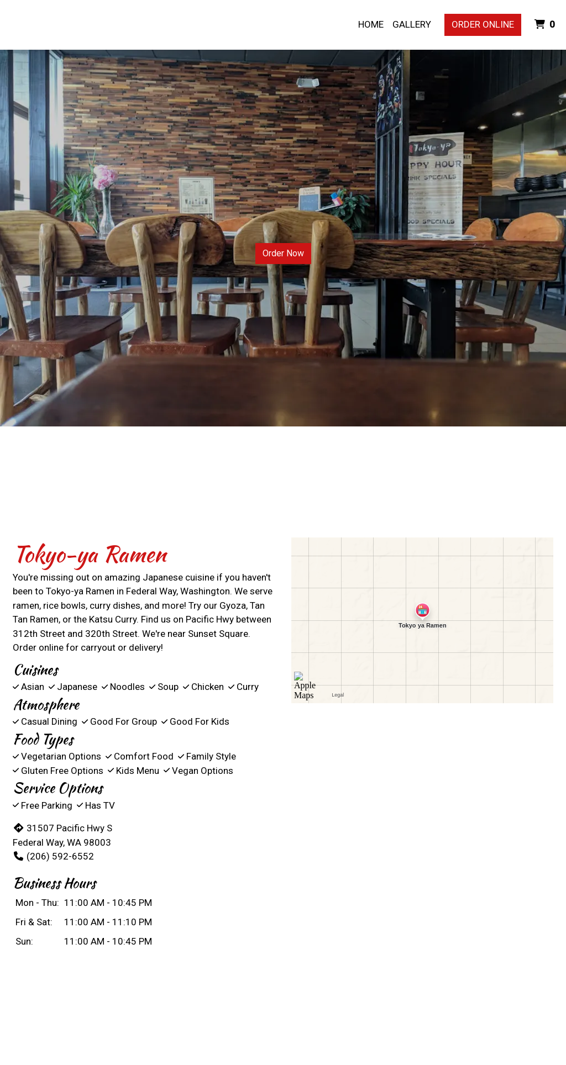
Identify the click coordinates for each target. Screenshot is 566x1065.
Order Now (283, 253)
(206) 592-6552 (53, 856)
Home (371, 24)
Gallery (411, 24)
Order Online (483, 24)
